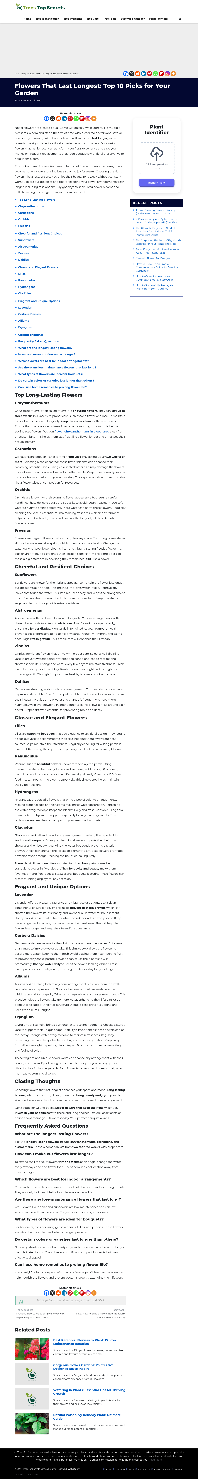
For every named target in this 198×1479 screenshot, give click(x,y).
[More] (173, 73)
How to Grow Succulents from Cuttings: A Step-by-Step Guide (155, 278)
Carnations (26, 213)
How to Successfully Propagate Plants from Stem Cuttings (154, 287)
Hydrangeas (26, 287)
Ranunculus (26, 280)
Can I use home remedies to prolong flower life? (52, 387)
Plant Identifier (158, 18)
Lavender (25, 307)
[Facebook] (126, 73)
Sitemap (178, 1469)
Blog (24, 74)
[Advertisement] (99, 47)
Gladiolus (24, 293)
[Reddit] (137, 73)
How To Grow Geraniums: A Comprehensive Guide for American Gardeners (157, 267)
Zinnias (23, 253)
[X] (131, 73)
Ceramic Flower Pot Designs (153, 258)
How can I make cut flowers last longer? (47, 354)
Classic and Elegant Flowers (38, 267)
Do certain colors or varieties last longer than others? (56, 380)
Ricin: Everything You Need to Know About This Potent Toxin (157, 251)
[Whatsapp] (155, 73)
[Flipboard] (161, 73)
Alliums (23, 320)
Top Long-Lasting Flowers (36, 199)
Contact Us (120, 1469)
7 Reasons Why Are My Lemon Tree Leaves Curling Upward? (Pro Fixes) (157, 221)
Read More (155, 1459)
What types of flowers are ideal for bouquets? (50, 374)
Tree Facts (109, 18)
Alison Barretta (24, 100)
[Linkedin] (143, 73)
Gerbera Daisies (29, 314)
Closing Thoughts (30, 335)
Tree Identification (47, 18)
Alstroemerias (28, 246)
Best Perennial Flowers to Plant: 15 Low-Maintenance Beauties (84, 1342)
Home (27, 18)
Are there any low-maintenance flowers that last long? (57, 367)
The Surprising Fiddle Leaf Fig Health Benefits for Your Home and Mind (158, 242)
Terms (131, 1469)
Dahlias (23, 259)
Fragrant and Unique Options (39, 301)
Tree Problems (73, 18)
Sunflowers (26, 240)
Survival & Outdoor (133, 18)
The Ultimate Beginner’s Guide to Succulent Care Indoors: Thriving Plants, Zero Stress (156, 231)
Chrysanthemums (31, 206)
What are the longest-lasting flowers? (45, 348)
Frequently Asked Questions (38, 341)
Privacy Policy (144, 1469)
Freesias (24, 226)
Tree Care (93, 18)
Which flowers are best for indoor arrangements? (53, 361)
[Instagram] (167, 73)
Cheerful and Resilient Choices (40, 233)
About (108, 1469)
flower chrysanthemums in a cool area (82, 431)
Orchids (23, 219)
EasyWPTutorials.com (26, 1474)
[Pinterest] (149, 73)
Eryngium (25, 327)
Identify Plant (156, 182)
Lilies (21, 274)
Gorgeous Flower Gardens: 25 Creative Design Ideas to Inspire (83, 1367)
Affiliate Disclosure (162, 1469)
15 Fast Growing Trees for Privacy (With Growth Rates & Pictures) (155, 212)
